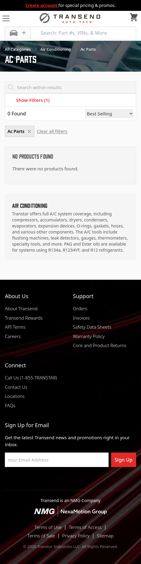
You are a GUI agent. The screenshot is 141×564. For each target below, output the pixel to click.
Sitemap (105, 536)
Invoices (81, 318)
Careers (13, 336)
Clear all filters (52, 131)
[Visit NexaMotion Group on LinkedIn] (55, 481)
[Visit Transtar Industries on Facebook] (40, 481)
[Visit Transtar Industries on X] (85, 481)
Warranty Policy (89, 336)
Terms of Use (47, 527)
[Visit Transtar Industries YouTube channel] (100, 481)
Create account (41, 5)
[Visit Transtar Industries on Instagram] (70, 481)
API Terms (15, 327)
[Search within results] (70, 87)
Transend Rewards (24, 318)
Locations (15, 396)
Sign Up (124, 459)
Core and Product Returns (99, 345)
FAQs (10, 405)
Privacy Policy (76, 536)
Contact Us (16, 387)
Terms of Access (85, 527)
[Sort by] (109, 113)
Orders (80, 308)
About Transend (21, 308)
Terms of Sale (41, 536)
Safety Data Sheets (92, 327)
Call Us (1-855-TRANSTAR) (31, 378)
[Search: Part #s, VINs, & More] (83, 33)
